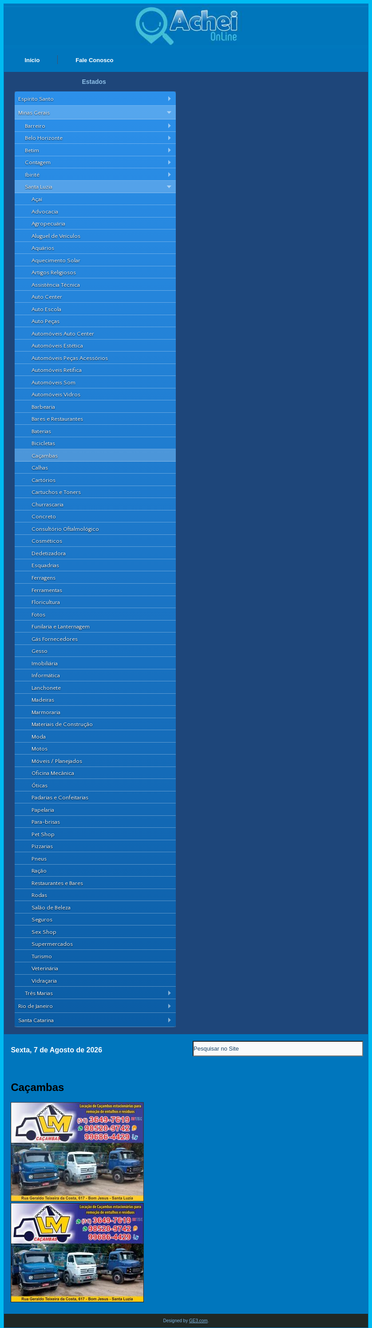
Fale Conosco (94, 60)
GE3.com (198, 1320)
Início (32, 60)
